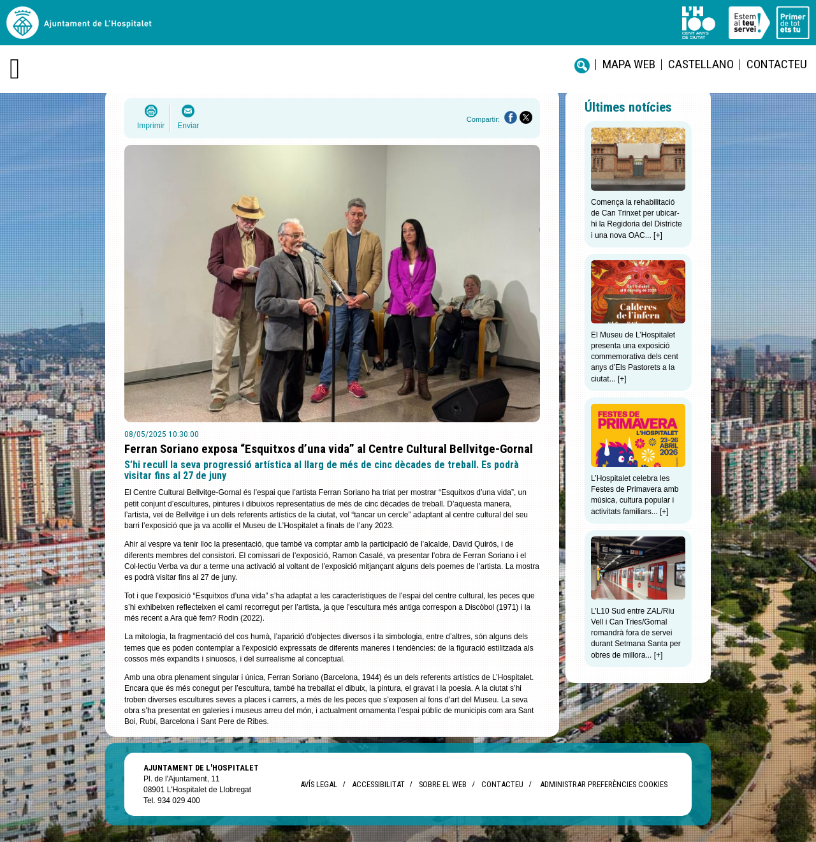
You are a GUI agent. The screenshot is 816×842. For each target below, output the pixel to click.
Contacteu (777, 64)
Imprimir (150, 125)
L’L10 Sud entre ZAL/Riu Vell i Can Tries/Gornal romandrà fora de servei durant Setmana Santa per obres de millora (636, 633)
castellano (701, 64)
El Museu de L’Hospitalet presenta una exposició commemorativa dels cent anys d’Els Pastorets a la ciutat (634, 356)
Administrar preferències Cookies (603, 784)
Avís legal (318, 784)
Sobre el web (443, 784)
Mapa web (628, 64)
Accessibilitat (378, 784)
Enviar (188, 125)
